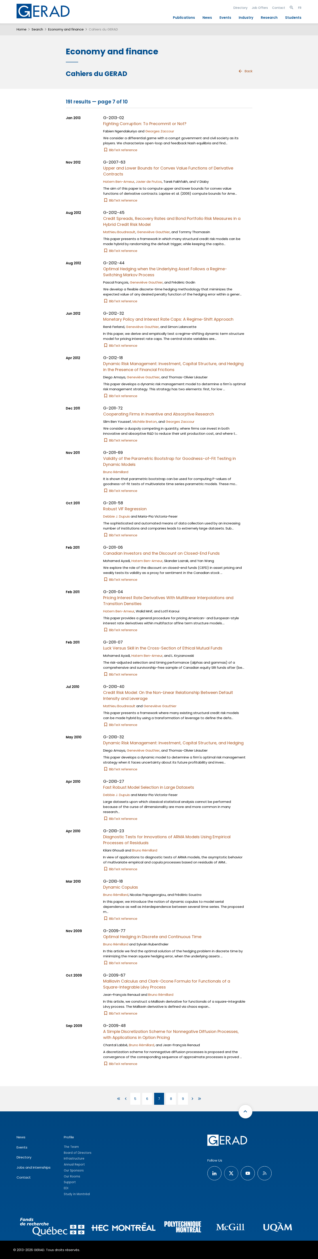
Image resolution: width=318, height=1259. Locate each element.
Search (37, 29)
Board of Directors (77, 1153)
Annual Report (74, 1164)
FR (299, 8)
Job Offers (260, 8)
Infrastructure (74, 1158)
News (207, 17)
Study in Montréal (77, 1194)
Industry (246, 17)
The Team (71, 1147)
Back (245, 71)
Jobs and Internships (34, 1167)
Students (293, 17)
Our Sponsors (74, 1170)
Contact (278, 8)
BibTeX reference (120, 150)
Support (70, 1182)
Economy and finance (66, 29)
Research (269, 17)
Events (225, 17)
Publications (184, 17)
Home (21, 29)
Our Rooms (72, 1176)
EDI (66, 1188)
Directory (240, 8)
